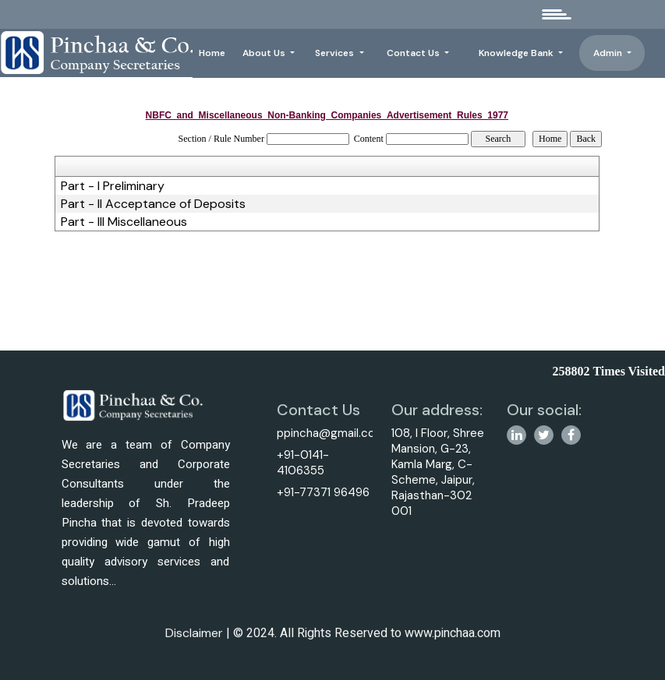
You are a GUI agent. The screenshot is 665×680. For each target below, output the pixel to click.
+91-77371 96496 (317, 492)
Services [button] (335, 53)
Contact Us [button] (414, 53)
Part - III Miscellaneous (124, 222)
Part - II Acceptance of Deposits (153, 204)
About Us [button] (265, 53)
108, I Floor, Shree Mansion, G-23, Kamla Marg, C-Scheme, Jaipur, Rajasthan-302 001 (444, 472)
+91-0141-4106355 (297, 462)
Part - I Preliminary (112, 186)
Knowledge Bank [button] (517, 53)
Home (212, 53)
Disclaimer (194, 643)
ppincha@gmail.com (325, 433)
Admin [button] (608, 53)
